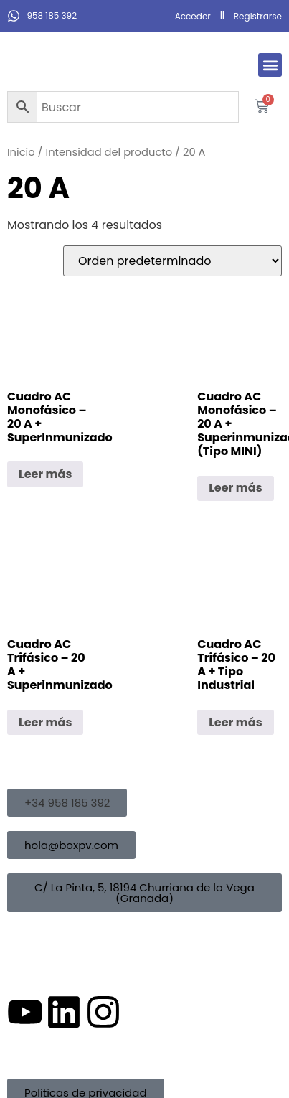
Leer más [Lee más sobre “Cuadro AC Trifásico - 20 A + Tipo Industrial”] (235, 722)
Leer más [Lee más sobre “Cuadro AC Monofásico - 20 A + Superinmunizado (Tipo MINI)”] (235, 487)
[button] (270, 65)
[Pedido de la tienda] (172, 260)
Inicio (21, 152)
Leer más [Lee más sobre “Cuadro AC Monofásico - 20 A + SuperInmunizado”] (45, 474)
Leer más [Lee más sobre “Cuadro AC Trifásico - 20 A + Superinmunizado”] (45, 722)
